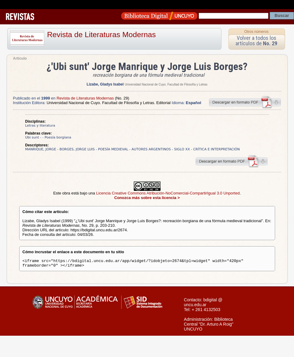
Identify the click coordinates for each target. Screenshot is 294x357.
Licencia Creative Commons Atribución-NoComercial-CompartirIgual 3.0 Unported (168, 193)
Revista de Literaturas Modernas (101, 34)
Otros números (256, 32)
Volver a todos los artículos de (256, 41)
